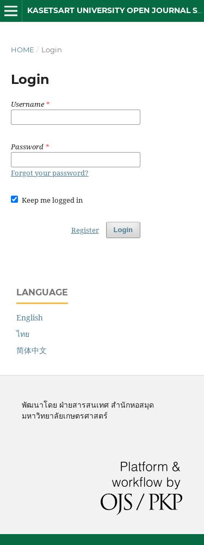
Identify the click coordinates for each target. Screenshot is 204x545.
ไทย (22, 334)
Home (22, 49)
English (29, 317)
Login (123, 230)
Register (85, 230)
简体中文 (31, 350)
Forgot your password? (50, 173)
